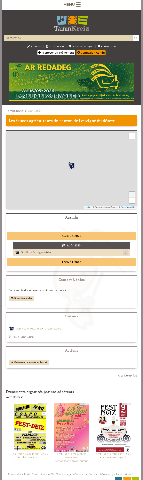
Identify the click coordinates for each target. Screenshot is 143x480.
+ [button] (132, 194)
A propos (13, 474)
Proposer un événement (88, 474)
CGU (53, 474)
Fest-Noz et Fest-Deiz (28, 328)
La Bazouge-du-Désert (41, 252)
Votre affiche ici (15, 397)
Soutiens (45, 474)
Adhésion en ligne (81, 46)
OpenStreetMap (128, 207)
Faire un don (107, 46)
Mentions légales (65, 474)
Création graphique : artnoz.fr (117, 474)
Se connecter (55, 46)
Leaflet (88, 207)
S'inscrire (34, 46)
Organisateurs (52, 328)
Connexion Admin (91, 52)
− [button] (132, 200)
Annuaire (34, 111)
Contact (35, 474)
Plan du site (24, 474)
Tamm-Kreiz (14, 111)
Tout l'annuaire (21, 337)
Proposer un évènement (56, 52)
